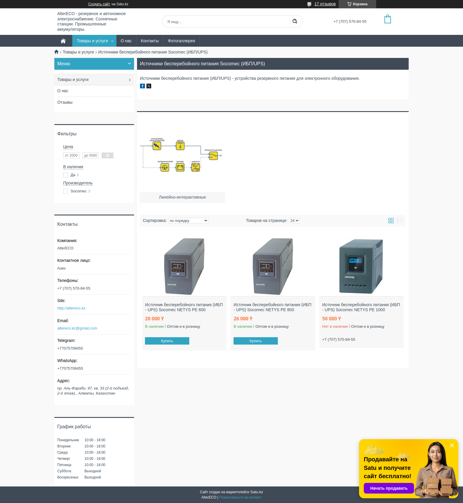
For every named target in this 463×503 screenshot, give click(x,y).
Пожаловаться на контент (240, 497)
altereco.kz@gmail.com (77, 328)
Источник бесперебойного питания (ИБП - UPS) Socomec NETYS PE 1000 (361, 307)
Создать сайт (99, 4)
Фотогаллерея (181, 40)
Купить (167, 341)
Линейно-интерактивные (182, 197)
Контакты (150, 40)
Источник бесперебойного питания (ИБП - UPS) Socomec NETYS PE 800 (272, 307)
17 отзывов (325, 3)
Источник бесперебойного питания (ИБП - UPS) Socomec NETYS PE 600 (184, 307)
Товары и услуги (92, 40)
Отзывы (64, 102)
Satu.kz (256, 492)
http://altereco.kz (71, 308)
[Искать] (294, 21)
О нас (126, 40)
